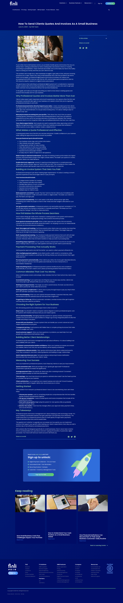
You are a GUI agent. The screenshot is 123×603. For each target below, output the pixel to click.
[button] (68, 437)
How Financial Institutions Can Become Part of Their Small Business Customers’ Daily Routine (93, 537)
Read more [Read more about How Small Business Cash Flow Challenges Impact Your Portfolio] (20, 540)
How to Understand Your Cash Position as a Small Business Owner (59, 535)
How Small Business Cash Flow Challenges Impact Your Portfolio (29, 537)
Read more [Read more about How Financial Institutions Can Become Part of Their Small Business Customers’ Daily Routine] (83, 541)
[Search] (109, 10)
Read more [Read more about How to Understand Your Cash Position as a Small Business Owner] (51, 539)
